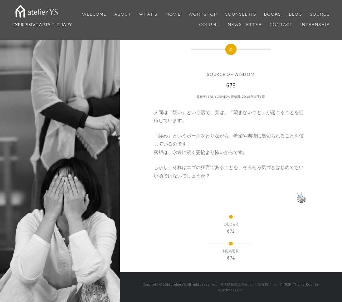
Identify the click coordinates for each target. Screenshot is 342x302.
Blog (295, 14)
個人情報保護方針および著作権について (251, 284)
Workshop (202, 14)
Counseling (240, 14)
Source (320, 14)
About (122, 14)
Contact (281, 24)
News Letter (245, 24)
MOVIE (173, 14)
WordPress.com (230, 290)
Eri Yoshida (219, 96)
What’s (148, 14)
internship (315, 24)
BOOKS (272, 14)
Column (209, 24)
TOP (287, 284)
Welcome (94, 14)
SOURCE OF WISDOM (231, 74)
